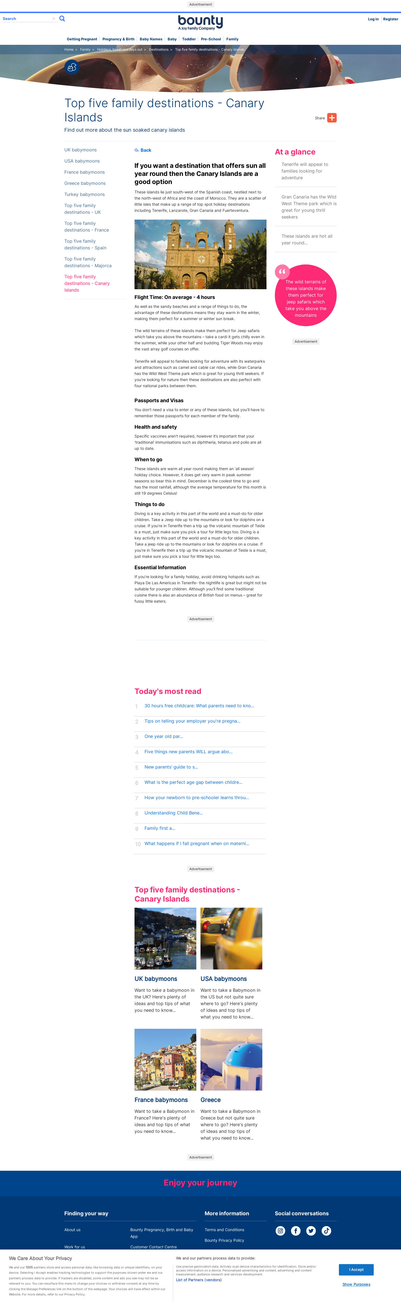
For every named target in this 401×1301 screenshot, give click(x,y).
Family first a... (160, 828)
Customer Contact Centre (153, 1246)
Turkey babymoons (84, 194)
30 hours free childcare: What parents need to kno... (199, 705)
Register (390, 19)
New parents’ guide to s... (171, 767)
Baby (172, 39)
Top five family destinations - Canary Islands (87, 283)
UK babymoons (80, 150)
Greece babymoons (85, 183)
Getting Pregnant (82, 39)
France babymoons (84, 172)
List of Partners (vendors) (199, 1285)
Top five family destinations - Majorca (88, 262)
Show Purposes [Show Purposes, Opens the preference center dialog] (356, 1289)
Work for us (74, 1246)
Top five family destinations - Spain (85, 245)
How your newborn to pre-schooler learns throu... (197, 797)
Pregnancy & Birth (118, 39)
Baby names (151, 39)
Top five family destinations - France (86, 227)
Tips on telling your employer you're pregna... (192, 721)
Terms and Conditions (224, 1229)
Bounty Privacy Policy (224, 1240)
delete (53, 18)
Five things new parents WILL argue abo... (189, 751)
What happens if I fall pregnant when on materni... (197, 843)
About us (72, 1229)
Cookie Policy (217, 1250)
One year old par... (164, 736)
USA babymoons (82, 161)
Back (143, 150)
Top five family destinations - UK (82, 209)
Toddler (189, 39)
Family (232, 39)
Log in (373, 19)
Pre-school (211, 39)
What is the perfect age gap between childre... (193, 782)
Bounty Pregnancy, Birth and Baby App (161, 1233)
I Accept (356, 1274)
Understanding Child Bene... (174, 813)
